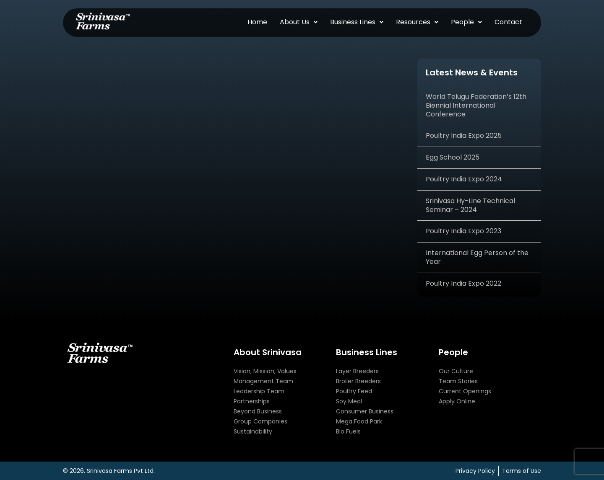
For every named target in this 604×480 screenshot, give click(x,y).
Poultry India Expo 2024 (464, 179)
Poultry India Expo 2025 (464, 135)
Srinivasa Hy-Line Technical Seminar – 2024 (470, 205)
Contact (508, 22)
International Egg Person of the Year (477, 257)
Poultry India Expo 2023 (463, 231)
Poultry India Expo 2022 (463, 283)
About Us (299, 22)
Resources (417, 22)
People (466, 22)
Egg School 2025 (452, 157)
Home (257, 22)
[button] (298, 22)
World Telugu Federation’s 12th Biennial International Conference (476, 105)
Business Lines (356, 22)
